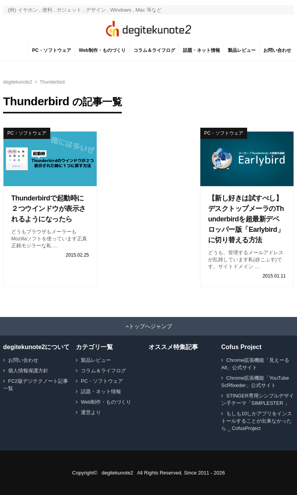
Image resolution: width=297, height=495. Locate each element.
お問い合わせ (277, 50)
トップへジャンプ (150, 326)
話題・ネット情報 (201, 50)
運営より (91, 412)
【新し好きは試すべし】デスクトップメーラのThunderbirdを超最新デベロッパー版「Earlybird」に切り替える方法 (246, 219)
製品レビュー (242, 50)
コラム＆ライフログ (154, 50)
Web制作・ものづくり (102, 50)
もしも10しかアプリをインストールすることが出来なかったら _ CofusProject (256, 421)
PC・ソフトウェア (51, 50)
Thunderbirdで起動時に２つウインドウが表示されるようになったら (48, 208)
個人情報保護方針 (28, 370)
